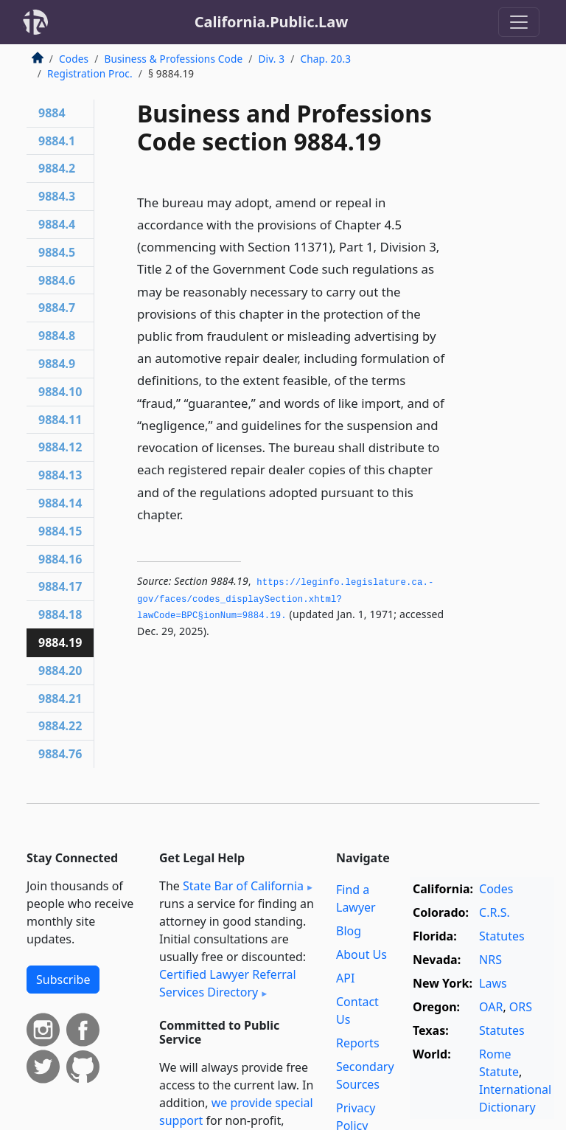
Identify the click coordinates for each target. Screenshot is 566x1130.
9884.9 (56, 364)
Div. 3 (271, 59)
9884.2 (56, 168)
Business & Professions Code (173, 59)
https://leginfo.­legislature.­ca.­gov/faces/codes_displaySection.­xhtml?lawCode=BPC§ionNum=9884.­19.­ (285, 599)
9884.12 (60, 447)
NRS (490, 960)
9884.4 (56, 224)
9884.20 (60, 670)
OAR (491, 1007)
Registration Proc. (90, 73)
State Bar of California (243, 886)
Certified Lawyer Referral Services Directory (227, 983)
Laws (493, 983)
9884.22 (60, 726)
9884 (52, 113)
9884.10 (60, 392)
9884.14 (60, 503)
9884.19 (60, 642)
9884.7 (56, 307)
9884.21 (60, 698)
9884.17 (60, 586)
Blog (348, 931)
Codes (73, 59)
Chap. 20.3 (325, 59)
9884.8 (56, 335)
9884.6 (56, 280)
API (345, 978)
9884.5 (56, 252)
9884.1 (56, 141)
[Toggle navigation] (518, 22)
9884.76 (60, 754)
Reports (358, 1043)
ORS (520, 1007)
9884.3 (56, 196)
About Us (361, 954)
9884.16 (60, 559)
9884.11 (60, 420)
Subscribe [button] (63, 979)
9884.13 (60, 475)
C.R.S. (494, 912)
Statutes (502, 936)
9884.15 (60, 531)
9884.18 (60, 614)
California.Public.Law (272, 22)
